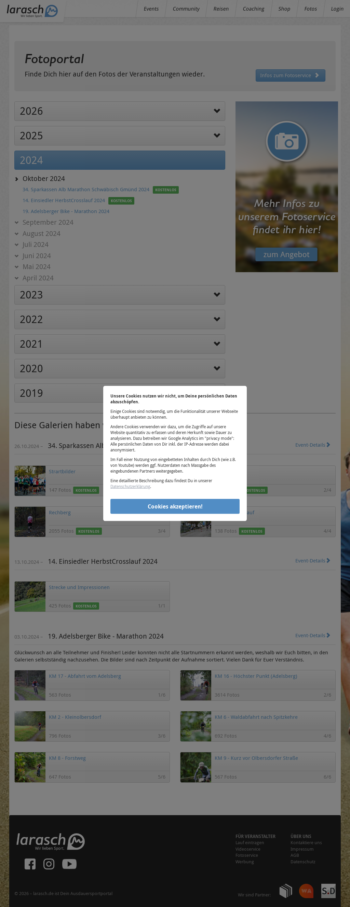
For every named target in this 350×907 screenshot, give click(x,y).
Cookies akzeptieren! (175, 506)
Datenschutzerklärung (130, 486)
